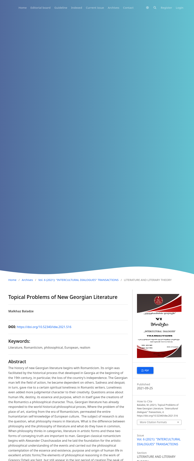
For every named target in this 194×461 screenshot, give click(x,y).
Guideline (60, 7)
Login (179, 7)
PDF (146, 370)
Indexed (76, 7)
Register (166, 7)
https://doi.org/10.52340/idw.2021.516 (44, 327)
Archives (113, 7)
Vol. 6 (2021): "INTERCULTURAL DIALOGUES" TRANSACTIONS (78, 280)
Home (23, 7)
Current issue (95, 7)
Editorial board (41, 7)
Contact (128, 7)
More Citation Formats (153, 422)
